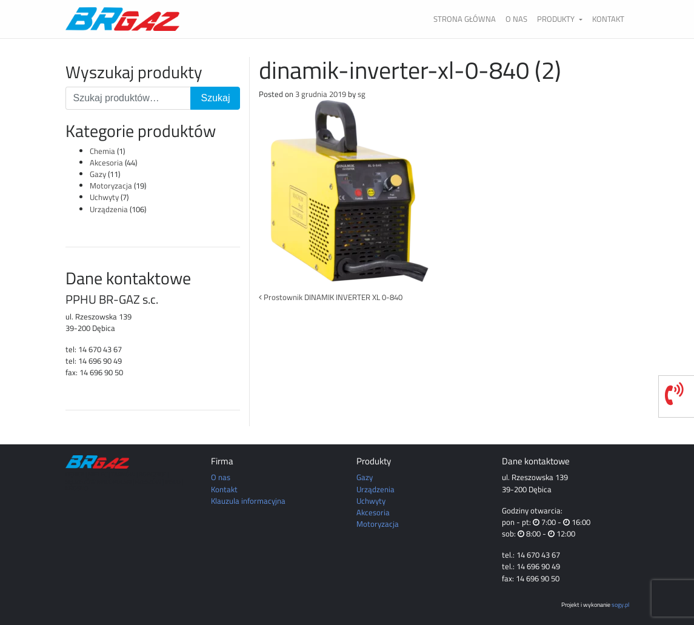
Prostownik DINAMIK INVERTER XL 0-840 (330, 297)
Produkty (556, 19)
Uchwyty (104, 197)
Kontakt (608, 19)
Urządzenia (109, 209)
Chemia (102, 151)
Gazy (98, 174)
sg (361, 94)
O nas (516, 19)
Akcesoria (106, 162)
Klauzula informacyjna (248, 501)
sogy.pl (620, 604)
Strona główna (464, 19)
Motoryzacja (111, 185)
